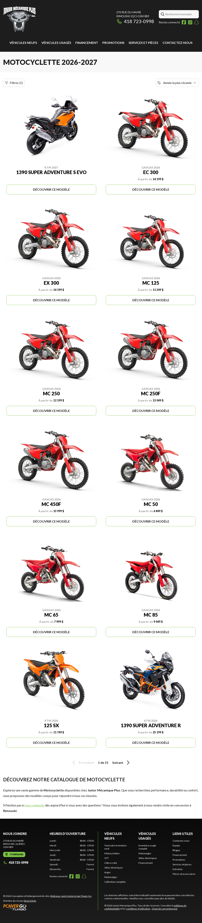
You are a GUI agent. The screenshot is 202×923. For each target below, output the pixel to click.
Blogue (176, 850)
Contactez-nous (178, 42)
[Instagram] (190, 22)
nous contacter (34, 805)
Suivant (121, 762)
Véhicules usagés (56, 42)
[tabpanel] (72, 855)
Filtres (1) (14, 82)
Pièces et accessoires (184, 873)
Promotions (113, 42)
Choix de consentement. (165, 908)
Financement (86, 42)
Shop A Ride (30, 900)
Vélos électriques (113, 867)
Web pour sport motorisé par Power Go (70, 896)
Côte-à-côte (110, 862)
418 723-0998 (135, 21)
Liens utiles (183, 833)
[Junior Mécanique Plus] (19, 19)
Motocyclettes (112, 853)
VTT (106, 858)
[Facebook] (183, 22)
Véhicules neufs (23, 42)
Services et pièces (143, 42)
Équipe (176, 845)
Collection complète (115, 881)
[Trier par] (177, 83)
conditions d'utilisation (138, 908)
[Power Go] (47, 907)
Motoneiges (110, 877)
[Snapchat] (196, 22)
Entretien (178, 869)
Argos (107, 872)
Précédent (82, 762)
